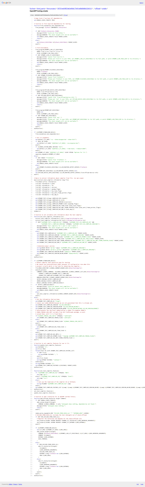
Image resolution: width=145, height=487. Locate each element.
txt (138, 484)
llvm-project (51, 8)
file (65, 15)
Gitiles (10, 484)
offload (97, 8)
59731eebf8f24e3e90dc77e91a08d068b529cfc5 (74, 8)
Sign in (141, 3)
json (141, 484)
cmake (104, 8)
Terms (20, 484)
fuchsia (32, 8)
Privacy (15, 484)
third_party (41, 8)
